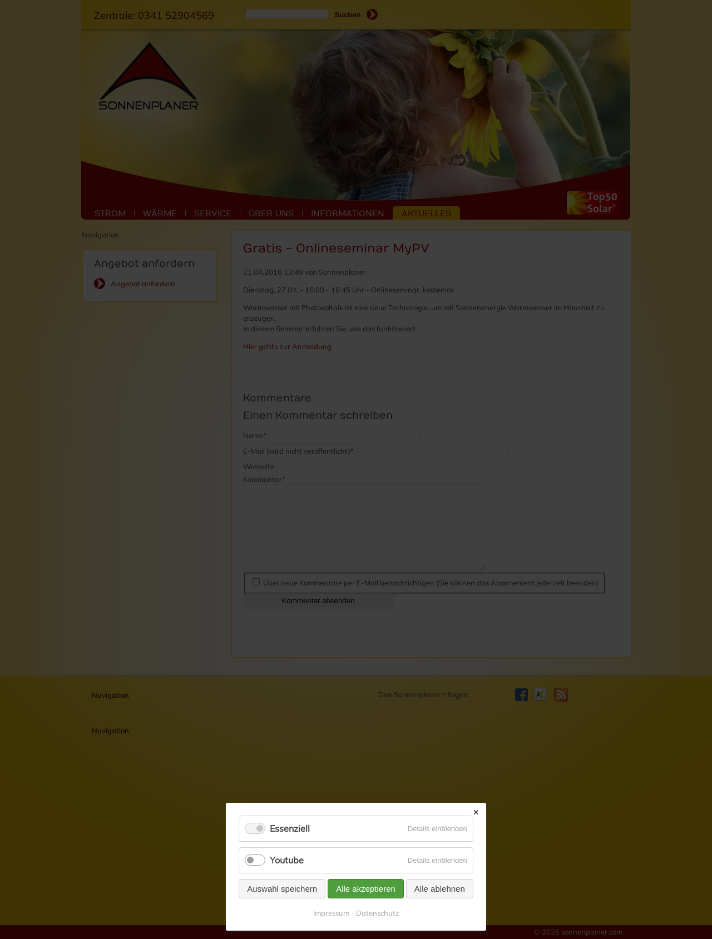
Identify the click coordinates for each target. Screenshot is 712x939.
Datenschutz (377, 912)
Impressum (331, 912)
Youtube (287, 860)
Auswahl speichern (282, 888)
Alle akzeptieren (365, 888)
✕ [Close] (476, 812)
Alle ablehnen (439, 888)
